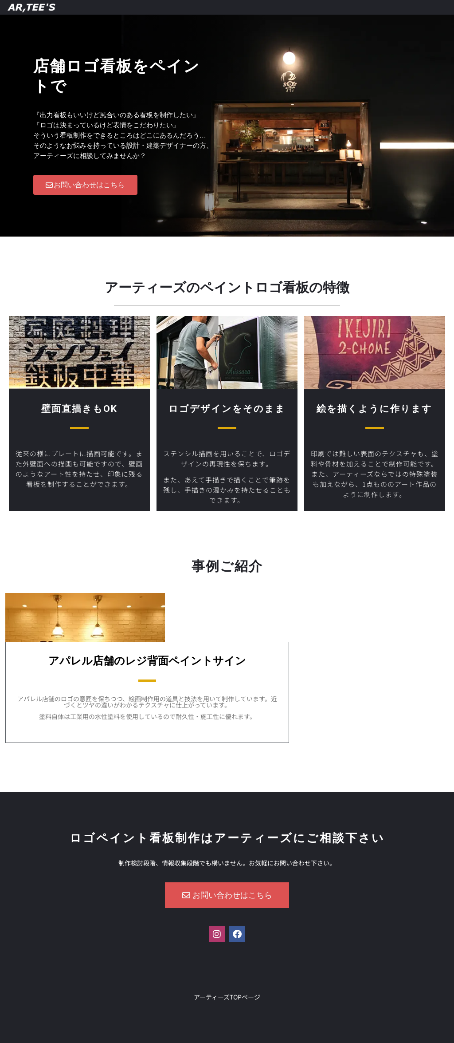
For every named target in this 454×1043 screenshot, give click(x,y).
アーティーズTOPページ (227, 996)
